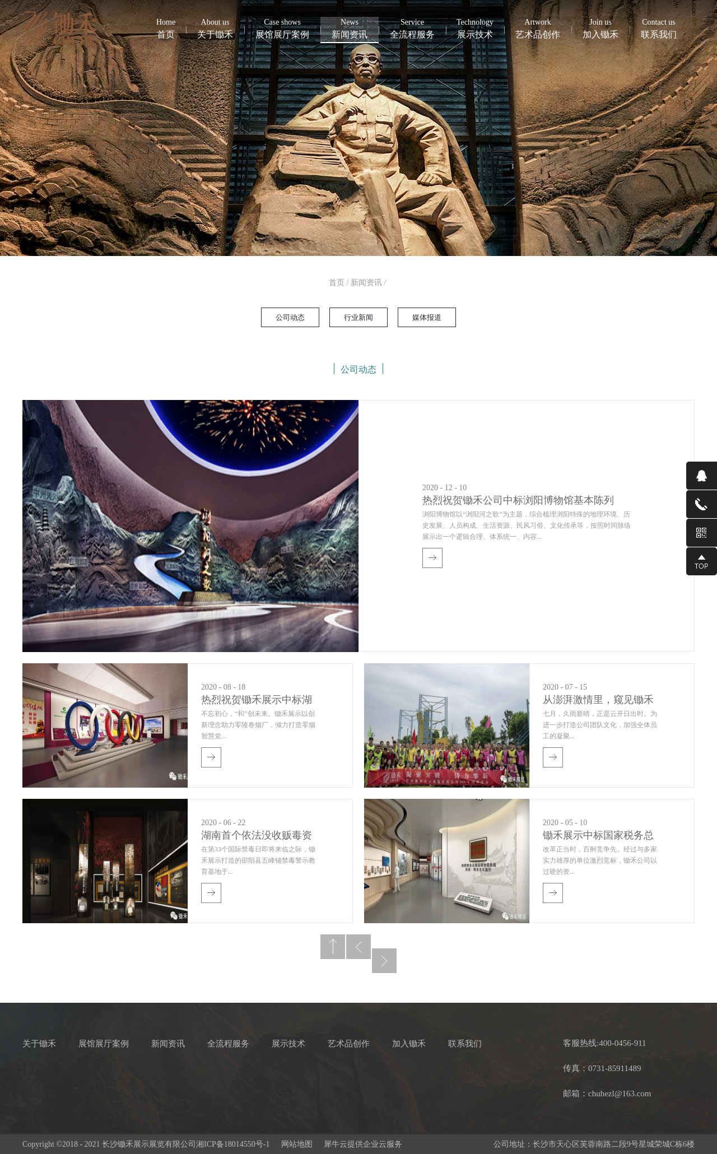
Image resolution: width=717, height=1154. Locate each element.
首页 (166, 28)
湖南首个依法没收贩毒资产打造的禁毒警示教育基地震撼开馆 (256, 837)
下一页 (384, 960)
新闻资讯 (366, 282)
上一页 (358, 946)
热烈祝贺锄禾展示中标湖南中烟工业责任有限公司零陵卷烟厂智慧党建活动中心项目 (256, 701)
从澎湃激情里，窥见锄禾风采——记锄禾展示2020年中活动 (598, 701)
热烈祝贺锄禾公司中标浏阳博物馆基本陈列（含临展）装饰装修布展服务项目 (518, 502)
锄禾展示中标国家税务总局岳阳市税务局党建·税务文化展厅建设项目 (598, 837)
